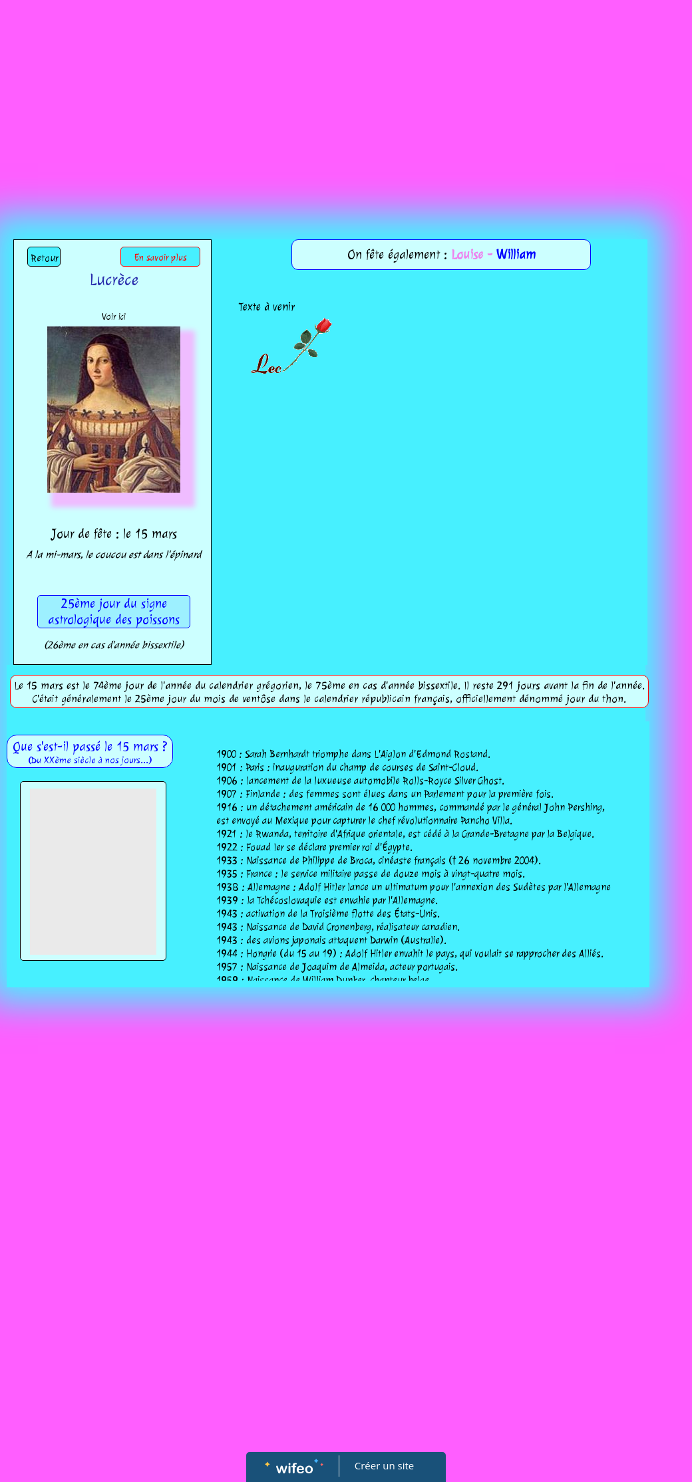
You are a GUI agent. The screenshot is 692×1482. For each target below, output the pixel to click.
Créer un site (384, 1465)
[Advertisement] (346, 100)
